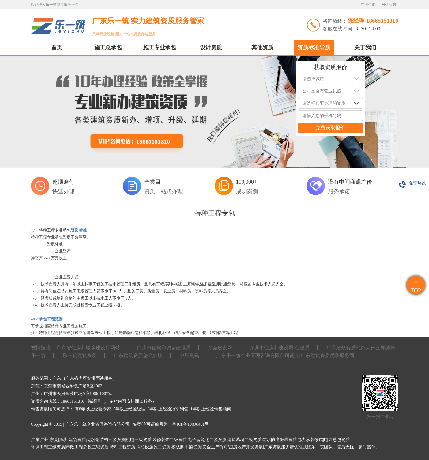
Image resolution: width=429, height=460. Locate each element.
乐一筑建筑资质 (79, 355)
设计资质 (211, 47)
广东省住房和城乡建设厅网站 (88, 347)
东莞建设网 (220, 347)
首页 (56, 47)
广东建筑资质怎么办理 (138, 355)
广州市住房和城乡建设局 (164, 347)
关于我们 (365, 47)
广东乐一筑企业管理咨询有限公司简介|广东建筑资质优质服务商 (285, 355)
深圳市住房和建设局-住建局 (279, 347)
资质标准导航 (313, 47)
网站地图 (388, 4)
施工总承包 (108, 47)
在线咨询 (368, 4)
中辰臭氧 (189, 355)
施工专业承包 (159, 47)
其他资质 (262, 47)
